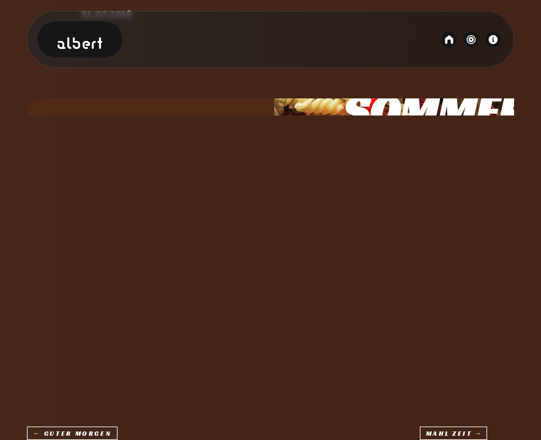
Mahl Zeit (449, 433)
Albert (80, 44)
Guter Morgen (78, 433)
